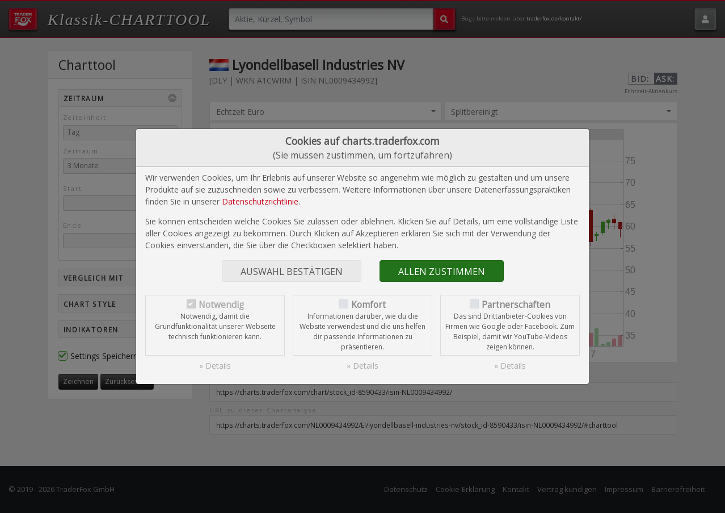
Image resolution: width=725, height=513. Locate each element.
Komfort (368, 305)
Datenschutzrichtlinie (260, 201)
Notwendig (221, 305)
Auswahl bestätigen (292, 271)
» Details (215, 365)
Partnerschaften (516, 305)
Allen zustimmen (441, 271)
